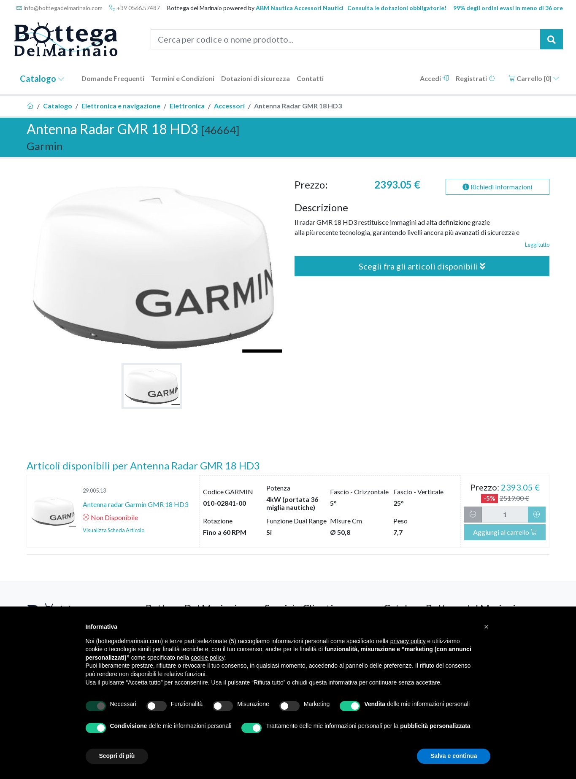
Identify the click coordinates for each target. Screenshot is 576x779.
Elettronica (187, 106)
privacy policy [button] (408, 641)
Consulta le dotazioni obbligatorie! (396, 7)
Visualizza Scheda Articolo (113, 530)
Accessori (229, 106)
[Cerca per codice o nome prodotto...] (346, 39)
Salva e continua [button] (453, 755)
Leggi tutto (537, 244)
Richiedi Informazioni (497, 187)
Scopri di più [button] (117, 755)
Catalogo (42, 78)
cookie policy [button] (207, 657)
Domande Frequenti (112, 78)
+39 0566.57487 (134, 7)
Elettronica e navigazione (120, 106)
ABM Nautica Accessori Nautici (299, 7)
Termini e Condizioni (182, 78)
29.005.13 (94, 490)
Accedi (434, 78)
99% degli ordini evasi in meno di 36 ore (508, 7)
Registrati (475, 78)
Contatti (310, 78)
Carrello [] (534, 78)
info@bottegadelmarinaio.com (59, 7)
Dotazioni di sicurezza (255, 78)
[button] (486, 626)
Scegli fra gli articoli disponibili (422, 266)
